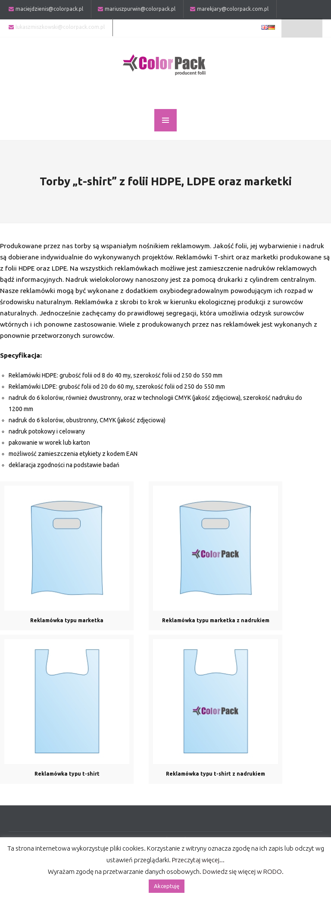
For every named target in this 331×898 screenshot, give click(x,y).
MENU (165, 120)
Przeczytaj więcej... (198, 860)
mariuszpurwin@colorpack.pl (140, 9)
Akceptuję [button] (166, 886)
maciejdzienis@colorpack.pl (49, 9)
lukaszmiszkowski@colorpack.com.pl (60, 27)
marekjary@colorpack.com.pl (233, 9)
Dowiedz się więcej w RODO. (243, 871)
